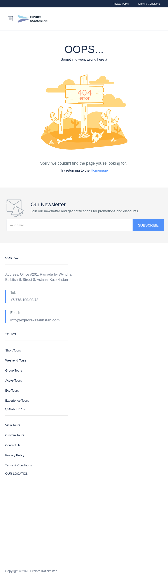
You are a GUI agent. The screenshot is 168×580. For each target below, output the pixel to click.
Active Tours (13, 380)
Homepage (99, 170)
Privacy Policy (121, 3)
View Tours (12, 425)
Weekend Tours (15, 360)
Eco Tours (12, 390)
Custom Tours (14, 435)
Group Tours (13, 370)
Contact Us (12, 445)
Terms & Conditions (149, 3)
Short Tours (13, 350)
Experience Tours (17, 400)
